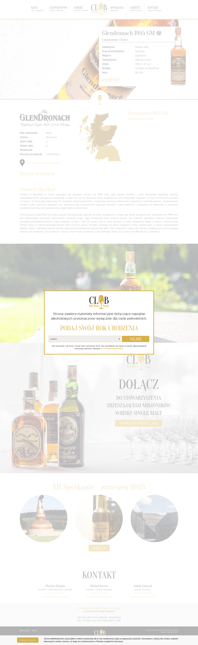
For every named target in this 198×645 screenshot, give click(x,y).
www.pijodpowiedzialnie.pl (112, 348)
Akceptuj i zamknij (28, 640)
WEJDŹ (135, 339)
